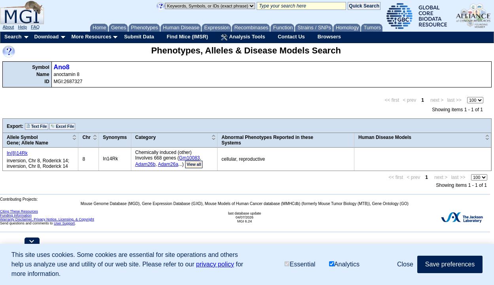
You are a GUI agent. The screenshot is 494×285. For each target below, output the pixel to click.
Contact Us (291, 37)
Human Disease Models (384, 137)
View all (194, 164)
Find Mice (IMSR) (187, 37)
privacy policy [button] (215, 264)
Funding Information (16, 215)
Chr (86, 137)
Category (145, 137)
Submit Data (139, 37)
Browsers (329, 37)
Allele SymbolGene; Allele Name (27, 140)
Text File (36, 126)
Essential (299, 264)
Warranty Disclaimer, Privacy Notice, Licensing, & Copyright (47, 219)
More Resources (91, 37)
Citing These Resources (19, 211)
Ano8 (62, 67)
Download (46, 37)
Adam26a (168, 164)
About (8, 27)
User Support (64, 223)
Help (22, 27)
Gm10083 (189, 158)
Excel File (62, 126)
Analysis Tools (243, 37)
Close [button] (405, 264)
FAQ (35, 27)
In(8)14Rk (17, 153)
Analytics (344, 264)
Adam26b (145, 164)
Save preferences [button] (450, 264)
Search (12, 37)
